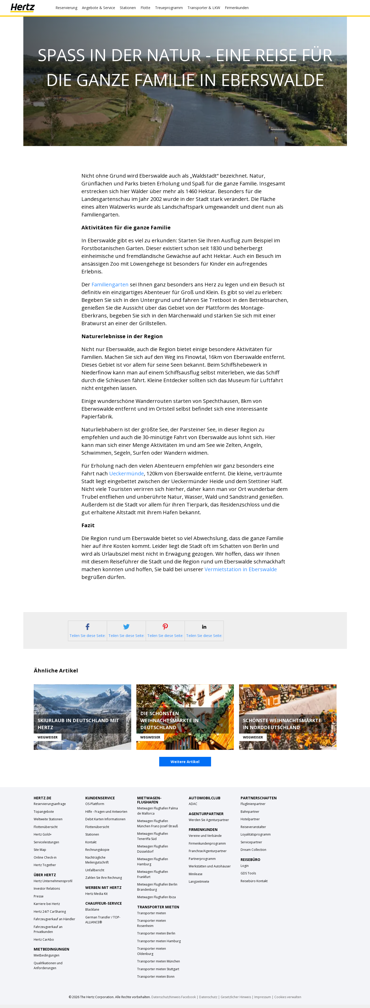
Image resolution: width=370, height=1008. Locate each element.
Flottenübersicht (46, 830)
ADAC (193, 807)
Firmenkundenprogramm (207, 847)
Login (245, 869)
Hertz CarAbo (44, 943)
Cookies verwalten (287, 1000)
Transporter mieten (151, 916)
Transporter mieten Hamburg (159, 944)
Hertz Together (45, 868)
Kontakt (90, 846)
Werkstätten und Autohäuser (210, 870)
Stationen (92, 838)
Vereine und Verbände (205, 839)
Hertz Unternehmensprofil (53, 884)
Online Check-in (45, 861)
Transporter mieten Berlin (156, 937)
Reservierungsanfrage (50, 807)
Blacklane (92, 913)
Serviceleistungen (46, 846)
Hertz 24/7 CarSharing (50, 915)
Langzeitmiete (199, 885)
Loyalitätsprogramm (256, 838)
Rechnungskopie (97, 853)
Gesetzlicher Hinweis (236, 1000)
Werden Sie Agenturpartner (209, 823)
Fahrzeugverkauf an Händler (54, 922)
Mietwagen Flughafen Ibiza (156, 900)
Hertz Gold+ (43, 838)
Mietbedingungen (46, 959)
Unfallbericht (94, 874)
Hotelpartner (250, 823)
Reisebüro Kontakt (254, 884)
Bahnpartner (250, 815)
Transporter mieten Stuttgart (158, 972)
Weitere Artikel (185, 765)
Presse (39, 900)
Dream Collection (253, 853)
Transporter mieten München (158, 965)
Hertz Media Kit (96, 897)
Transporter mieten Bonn (155, 980)
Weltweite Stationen (48, 823)
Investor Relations (47, 892)
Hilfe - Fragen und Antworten (106, 815)
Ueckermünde (126, 473)
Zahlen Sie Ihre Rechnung (103, 881)
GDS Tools (248, 877)
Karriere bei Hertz (47, 907)
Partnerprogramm (202, 862)
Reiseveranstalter (253, 830)
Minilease (196, 877)
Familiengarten (110, 284)
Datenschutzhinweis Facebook (173, 1000)
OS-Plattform (94, 807)
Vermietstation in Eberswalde (241, 569)
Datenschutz (208, 1000)
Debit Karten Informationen (105, 823)
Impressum (262, 1000)
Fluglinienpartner (253, 807)
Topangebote (44, 815)
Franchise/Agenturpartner (208, 854)
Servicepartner (251, 846)
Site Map (40, 853)
